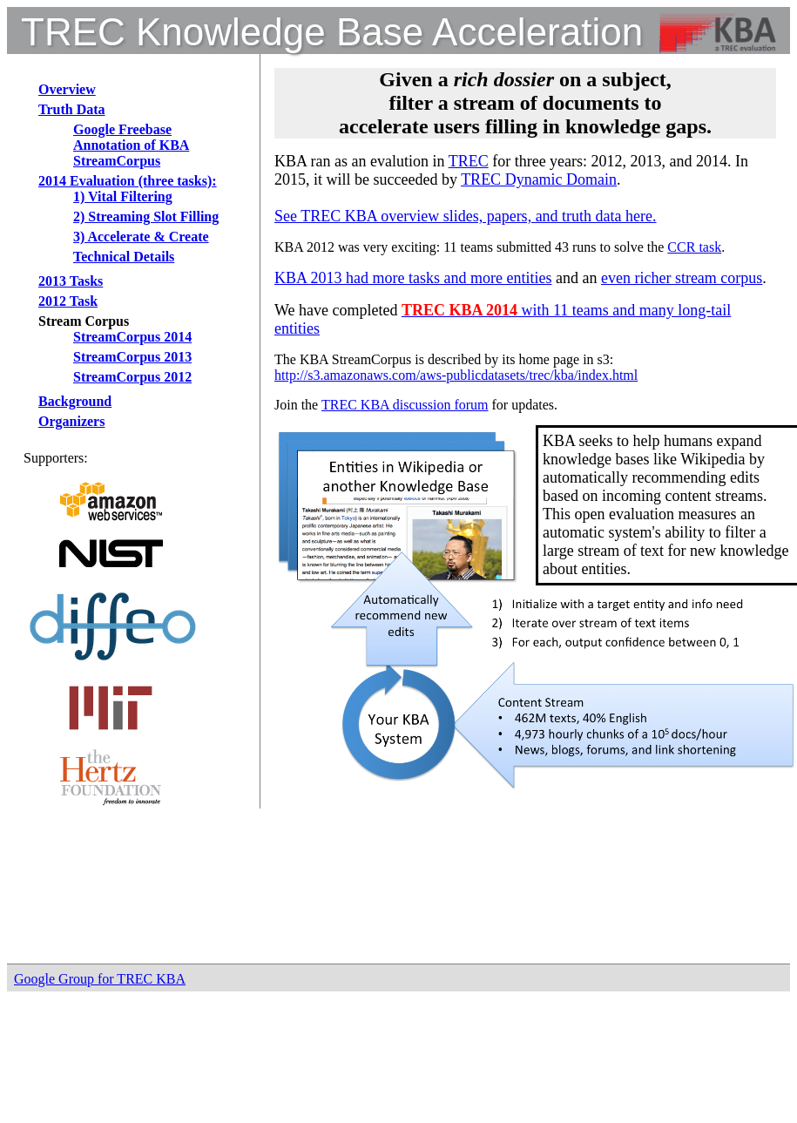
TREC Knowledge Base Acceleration (332, 31)
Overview (67, 89)
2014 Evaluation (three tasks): (127, 180)
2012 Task (68, 301)
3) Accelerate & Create (141, 236)
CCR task (694, 247)
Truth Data (71, 109)
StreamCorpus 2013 (132, 356)
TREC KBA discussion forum (405, 404)
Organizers (71, 421)
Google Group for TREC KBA (100, 978)
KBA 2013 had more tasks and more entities (412, 278)
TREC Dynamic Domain (539, 179)
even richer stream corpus (681, 278)
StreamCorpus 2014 (132, 336)
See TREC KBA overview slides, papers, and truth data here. (465, 216)
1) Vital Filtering (122, 196)
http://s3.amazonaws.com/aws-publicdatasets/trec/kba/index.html (456, 375)
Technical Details (123, 256)
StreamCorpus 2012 (132, 376)
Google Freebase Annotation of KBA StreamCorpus (131, 145)
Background (74, 401)
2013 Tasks (70, 281)
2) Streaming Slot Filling (146, 216)
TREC (469, 161)
